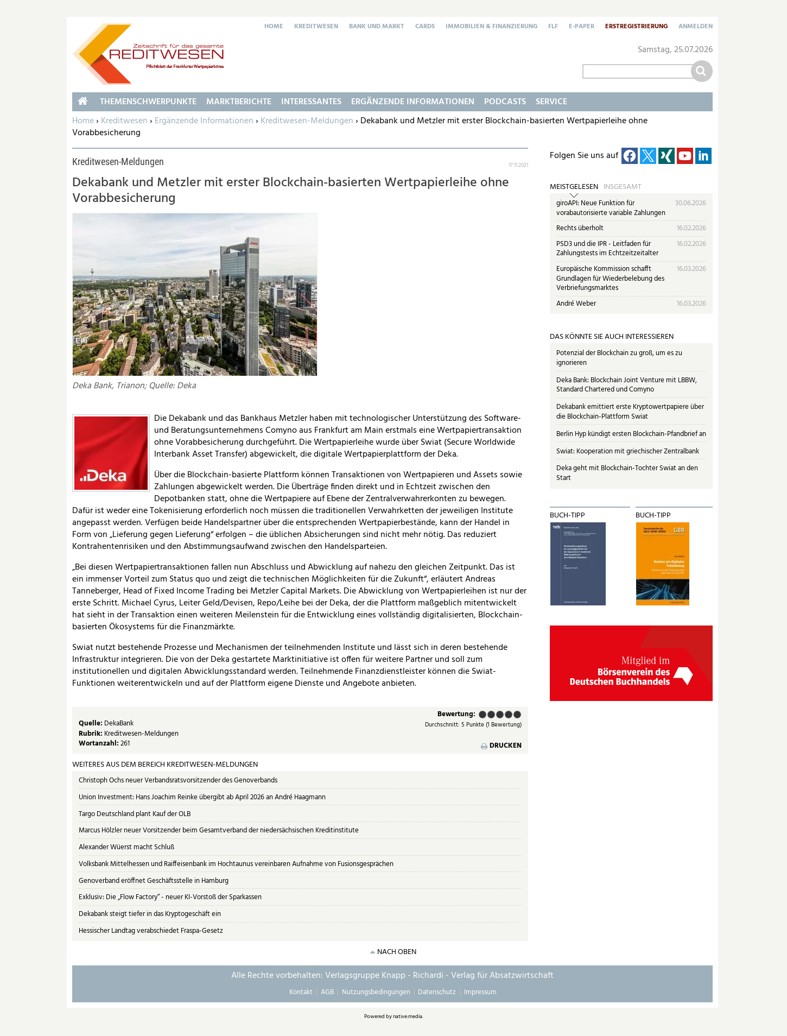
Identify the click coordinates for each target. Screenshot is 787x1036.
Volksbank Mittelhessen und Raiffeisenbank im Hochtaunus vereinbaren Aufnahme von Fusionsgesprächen (236, 864)
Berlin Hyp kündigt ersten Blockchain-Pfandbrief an (631, 434)
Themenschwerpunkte (148, 102)
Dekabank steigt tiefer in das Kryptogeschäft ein (150, 914)
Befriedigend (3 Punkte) (500, 714)
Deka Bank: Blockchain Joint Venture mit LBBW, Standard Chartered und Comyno (626, 385)
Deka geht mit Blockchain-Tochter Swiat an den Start (627, 473)
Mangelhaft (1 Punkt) (482, 714)
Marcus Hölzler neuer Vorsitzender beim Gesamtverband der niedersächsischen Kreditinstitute (219, 830)
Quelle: (91, 723)
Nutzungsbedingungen (376, 992)
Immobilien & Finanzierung (491, 27)
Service (551, 102)
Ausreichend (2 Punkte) (491, 714)
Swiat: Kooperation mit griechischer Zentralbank (627, 451)
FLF (553, 27)
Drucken (506, 746)
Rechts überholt (580, 228)
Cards (425, 27)
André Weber (576, 303)
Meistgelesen (574, 187)
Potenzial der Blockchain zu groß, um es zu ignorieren (619, 358)
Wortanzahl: (99, 743)
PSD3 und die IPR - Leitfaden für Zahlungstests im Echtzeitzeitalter (607, 249)
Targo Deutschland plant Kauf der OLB (135, 814)
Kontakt (301, 992)
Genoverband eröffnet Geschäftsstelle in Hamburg (154, 881)
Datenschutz (437, 992)
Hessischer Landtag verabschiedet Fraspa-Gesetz (151, 931)
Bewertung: (456, 715)
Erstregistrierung (636, 27)
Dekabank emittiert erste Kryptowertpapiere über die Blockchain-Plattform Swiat (630, 411)
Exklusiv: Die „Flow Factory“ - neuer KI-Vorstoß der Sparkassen (170, 897)
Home (273, 27)
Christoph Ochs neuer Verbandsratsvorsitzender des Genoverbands (178, 780)
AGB (327, 992)
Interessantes (311, 102)
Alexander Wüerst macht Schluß (126, 847)
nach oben (396, 952)
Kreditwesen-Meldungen (307, 121)
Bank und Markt (376, 27)
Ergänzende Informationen (204, 121)
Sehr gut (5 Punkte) (517, 714)
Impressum (480, 992)
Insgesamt (623, 187)
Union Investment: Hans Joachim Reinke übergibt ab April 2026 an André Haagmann (202, 797)
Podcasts (505, 102)
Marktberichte (238, 102)
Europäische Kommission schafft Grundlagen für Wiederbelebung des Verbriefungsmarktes (610, 278)
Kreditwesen (316, 27)
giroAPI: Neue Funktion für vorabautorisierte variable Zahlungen (610, 208)
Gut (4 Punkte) (508, 714)
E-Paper (581, 27)
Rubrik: (91, 734)
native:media (407, 1016)
